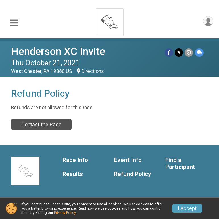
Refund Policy (132, 174)
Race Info (75, 160)
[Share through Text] (199, 52)
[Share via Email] (189, 52)
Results (72, 174)
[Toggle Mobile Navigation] (14, 23)
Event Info (128, 160)
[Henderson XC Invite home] (109, 20)
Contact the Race (41, 124)
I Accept (187, 208)
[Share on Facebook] (169, 52)
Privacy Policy (65, 212)
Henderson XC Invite (58, 51)
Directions (92, 71)
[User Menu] (208, 21)
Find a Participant (180, 163)
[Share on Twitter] (179, 52)
